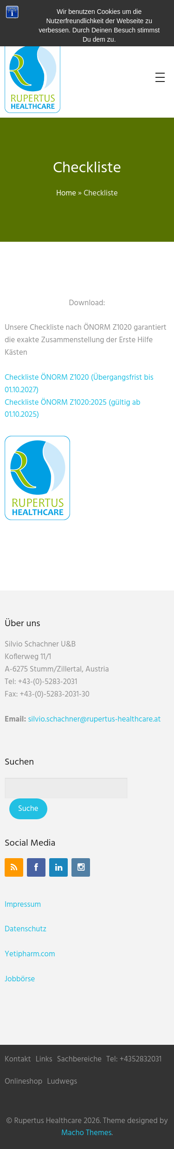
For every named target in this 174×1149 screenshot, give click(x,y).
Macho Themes (86, 1133)
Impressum (23, 904)
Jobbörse (20, 979)
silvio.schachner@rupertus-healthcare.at (94, 719)
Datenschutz (25, 929)
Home (66, 193)
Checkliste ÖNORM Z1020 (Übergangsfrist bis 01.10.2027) (79, 383)
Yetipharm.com (30, 954)
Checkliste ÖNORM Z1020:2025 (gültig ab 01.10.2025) (73, 408)
